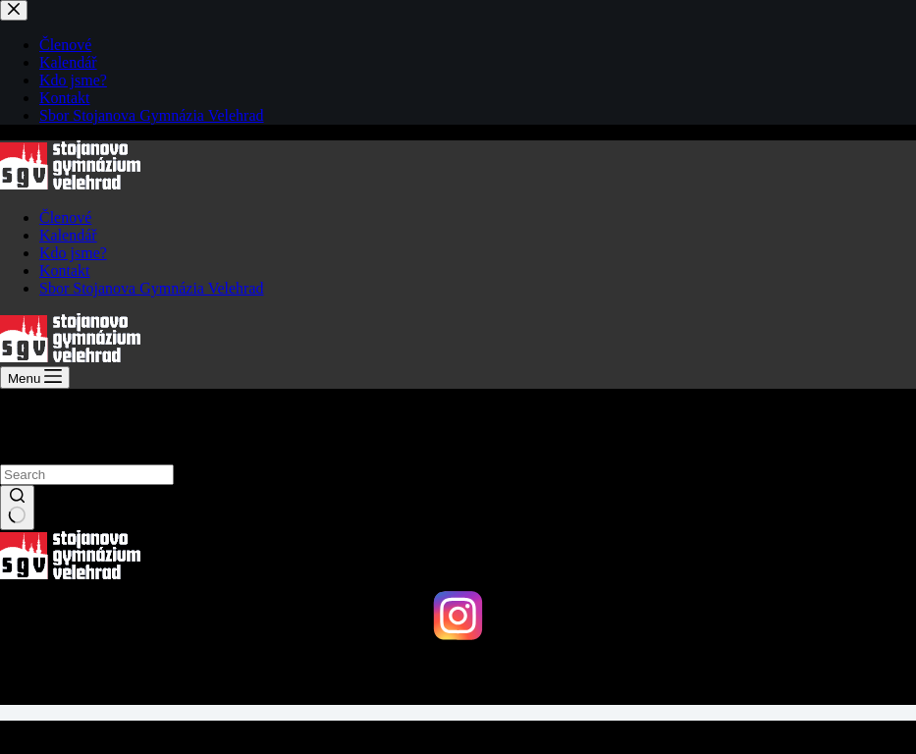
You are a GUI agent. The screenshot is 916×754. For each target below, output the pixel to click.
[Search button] (17, 507)
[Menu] (35, 377)
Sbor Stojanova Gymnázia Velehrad (151, 288)
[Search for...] (87, 474)
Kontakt (64, 270)
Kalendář (68, 235)
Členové (65, 217)
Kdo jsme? (73, 252)
